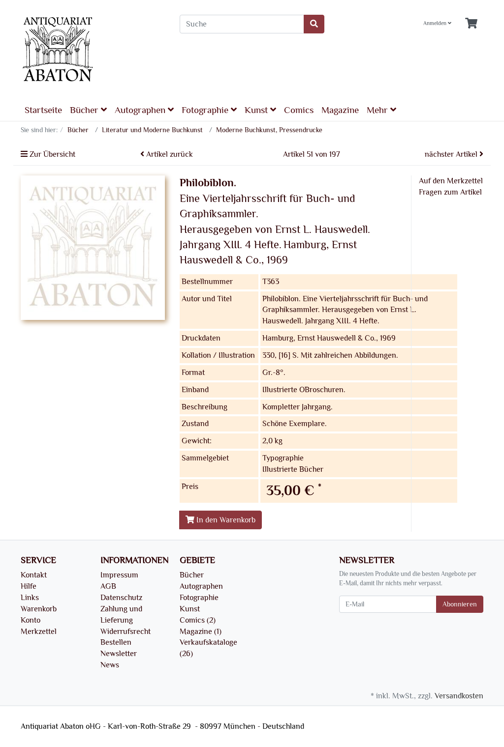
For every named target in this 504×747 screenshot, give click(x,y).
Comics (299, 110)
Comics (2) (198, 620)
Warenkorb (39, 608)
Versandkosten (459, 695)
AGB (108, 586)
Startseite (43, 110)
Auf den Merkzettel (451, 180)
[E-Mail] (388, 604)
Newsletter (118, 653)
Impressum (119, 575)
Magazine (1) (200, 631)
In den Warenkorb (220, 520)
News (109, 665)
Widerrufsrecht (125, 631)
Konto (30, 620)
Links (30, 597)
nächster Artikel (454, 154)
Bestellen (115, 642)
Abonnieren (459, 604)
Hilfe (28, 586)
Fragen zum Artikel (450, 192)
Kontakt (34, 575)
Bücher (88, 110)
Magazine (340, 110)
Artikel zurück (166, 154)
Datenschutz (121, 597)
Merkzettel (39, 631)
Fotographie (209, 110)
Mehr (381, 110)
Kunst (260, 110)
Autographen (144, 110)
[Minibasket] (471, 24)
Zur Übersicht (48, 154)
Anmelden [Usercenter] (437, 23)
